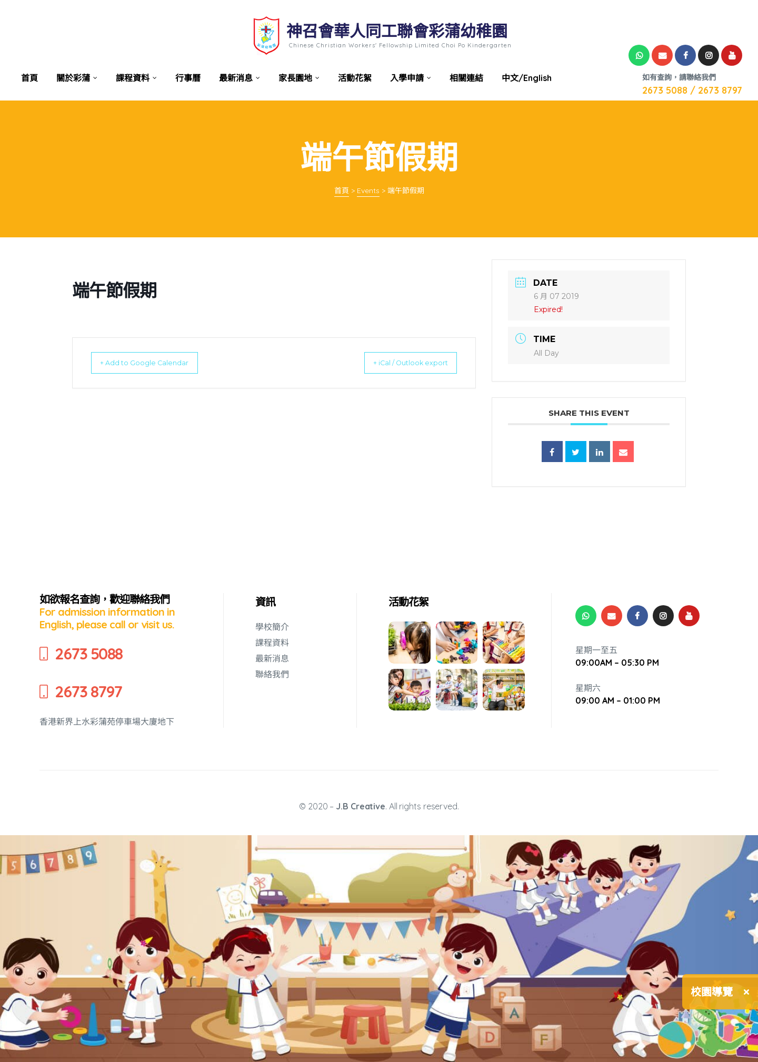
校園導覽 (712, 991)
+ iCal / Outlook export (400, 362)
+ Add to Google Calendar (153, 362)
